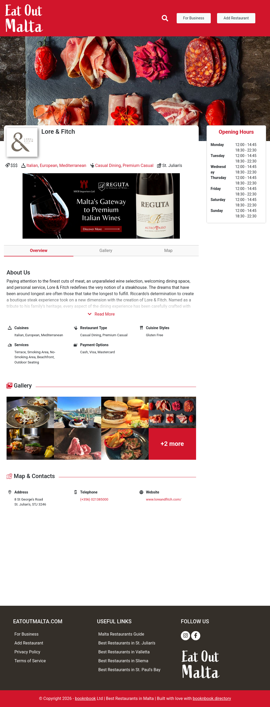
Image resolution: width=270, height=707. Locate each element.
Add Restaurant (236, 18)
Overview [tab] (38, 250)
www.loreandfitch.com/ (163, 499)
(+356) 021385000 (94, 499)
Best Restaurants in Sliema (123, 660)
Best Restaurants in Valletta (124, 651)
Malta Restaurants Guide (121, 634)
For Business (193, 18)
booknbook (85, 698)
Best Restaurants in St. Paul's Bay (129, 669)
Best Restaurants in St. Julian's (126, 643)
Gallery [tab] (105, 250)
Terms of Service (30, 660)
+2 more (172, 443)
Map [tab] (168, 250)
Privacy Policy (27, 651)
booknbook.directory (212, 698)
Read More (101, 314)
